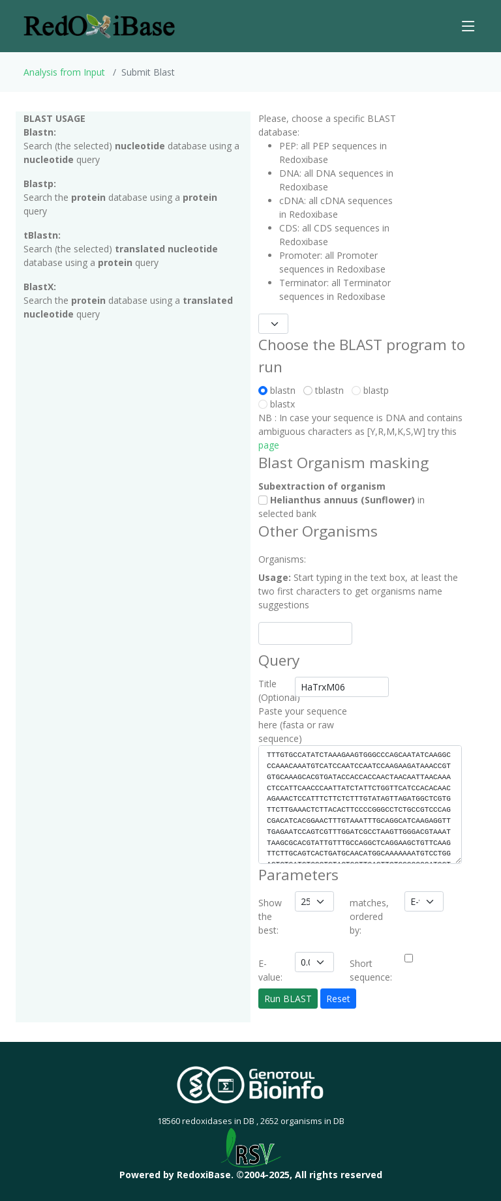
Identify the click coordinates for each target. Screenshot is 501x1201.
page (268, 445)
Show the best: (270, 916)
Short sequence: (371, 970)
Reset (338, 998)
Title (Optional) (272, 690)
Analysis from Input (64, 72)
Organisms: (272, 559)
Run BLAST (288, 998)
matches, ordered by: (369, 916)
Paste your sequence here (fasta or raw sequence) (302, 725)
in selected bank (341, 507)
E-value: (270, 970)
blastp (370, 390)
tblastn (326, 390)
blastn (279, 390)
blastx (276, 404)
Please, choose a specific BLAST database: (327, 125)
